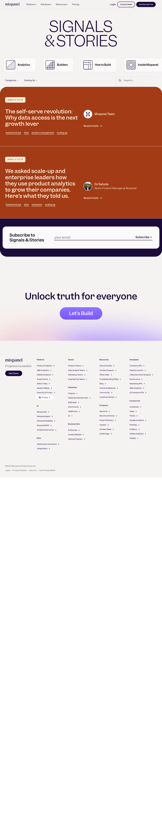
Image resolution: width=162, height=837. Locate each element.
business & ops (13, 132)
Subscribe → (144, 237)
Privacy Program (20, 470)
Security (32, 470)
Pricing (75, 4)
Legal (7, 470)
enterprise (37, 204)
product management (43, 132)
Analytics (15, 99)
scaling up (62, 132)
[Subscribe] (94, 237)
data (26, 132)
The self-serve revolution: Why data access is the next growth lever (41, 117)
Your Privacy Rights (47, 470)
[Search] (136, 80)
